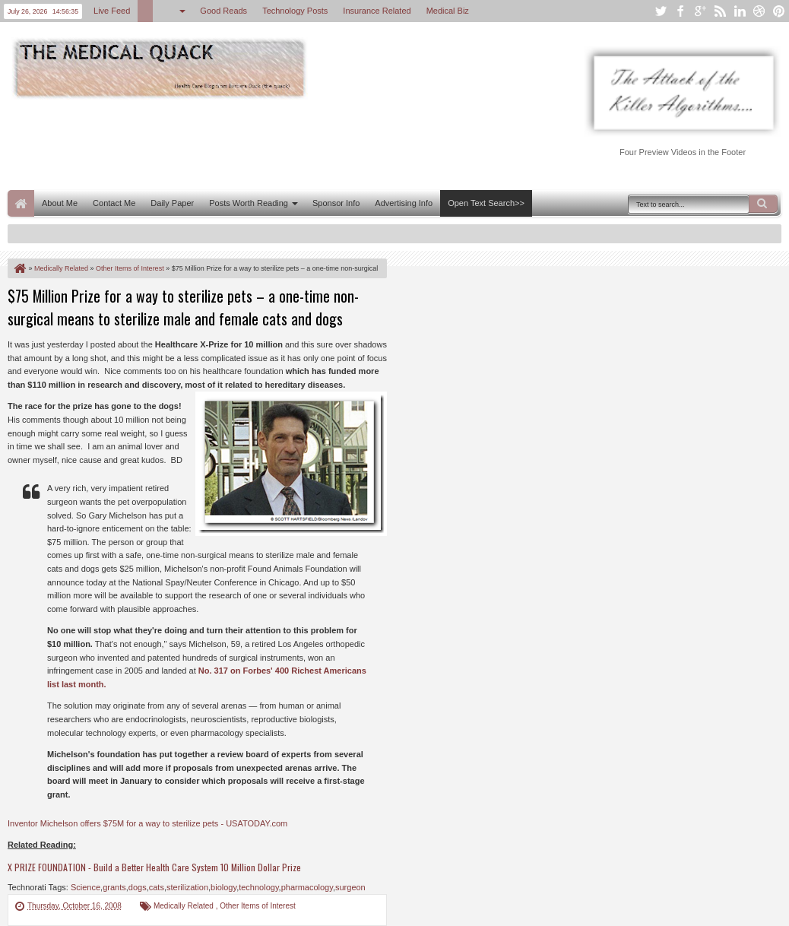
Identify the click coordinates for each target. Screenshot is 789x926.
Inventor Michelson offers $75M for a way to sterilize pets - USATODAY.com (147, 823)
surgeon (350, 887)
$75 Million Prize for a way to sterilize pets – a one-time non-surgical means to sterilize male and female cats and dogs (183, 307)
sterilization (187, 887)
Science (85, 887)
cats (156, 887)
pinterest (779, 11)
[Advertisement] (284, 143)
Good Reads (223, 10)
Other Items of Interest (257, 906)
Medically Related (185, 906)
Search (763, 204)
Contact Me (114, 203)
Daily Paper (172, 203)
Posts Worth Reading (248, 203)
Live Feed (111, 10)
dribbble (759, 11)
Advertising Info (404, 203)
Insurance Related (376, 10)
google (700, 11)
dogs (137, 887)
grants (114, 887)
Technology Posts (295, 10)
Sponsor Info (336, 203)
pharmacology (307, 887)
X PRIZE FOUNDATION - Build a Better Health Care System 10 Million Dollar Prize (154, 867)
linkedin (739, 11)
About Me (60, 203)
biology (223, 887)
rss (720, 11)
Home (21, 203)
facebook (680, 11)
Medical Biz (447, 10)
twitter (660, 11)
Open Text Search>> (486, 203)
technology (258, 887)
